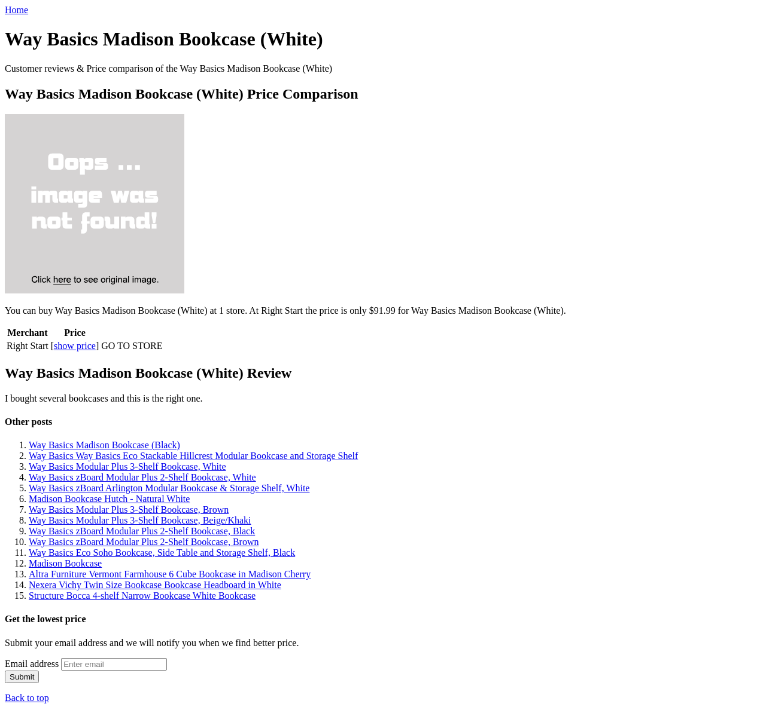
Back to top (27, 698)
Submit (22, 676)
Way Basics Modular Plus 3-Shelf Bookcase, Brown (129, 509)
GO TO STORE (131, 346)
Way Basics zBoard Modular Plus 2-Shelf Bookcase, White (142, 477)
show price (75, 346)
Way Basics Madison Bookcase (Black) (104, 445)
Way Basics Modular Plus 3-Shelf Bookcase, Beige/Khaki (140, 520)
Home (16, 10)
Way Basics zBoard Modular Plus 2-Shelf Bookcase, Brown (144, 542)
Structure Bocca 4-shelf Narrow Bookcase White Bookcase (142, 595)
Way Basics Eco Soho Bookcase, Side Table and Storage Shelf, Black (162, 552)
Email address (32, 664)
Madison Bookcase (65, 563)
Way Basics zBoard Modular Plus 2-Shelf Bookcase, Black (142, 531)
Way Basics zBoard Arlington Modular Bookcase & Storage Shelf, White (169, 488)
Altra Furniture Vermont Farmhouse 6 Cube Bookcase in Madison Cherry (170, 574)
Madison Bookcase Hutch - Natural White (109, 499)
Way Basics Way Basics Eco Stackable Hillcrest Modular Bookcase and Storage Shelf (193, 456)
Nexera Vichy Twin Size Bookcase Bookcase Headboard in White (155, 585)
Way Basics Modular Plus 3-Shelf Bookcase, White (127, 466)
